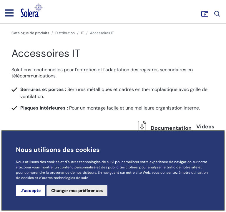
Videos (205, 126)
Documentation (163, 128)
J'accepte (31, 190)
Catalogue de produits (30, 33)
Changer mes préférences (77, 190)
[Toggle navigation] (9, 12)
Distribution (65, 33)
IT (82, 33)
